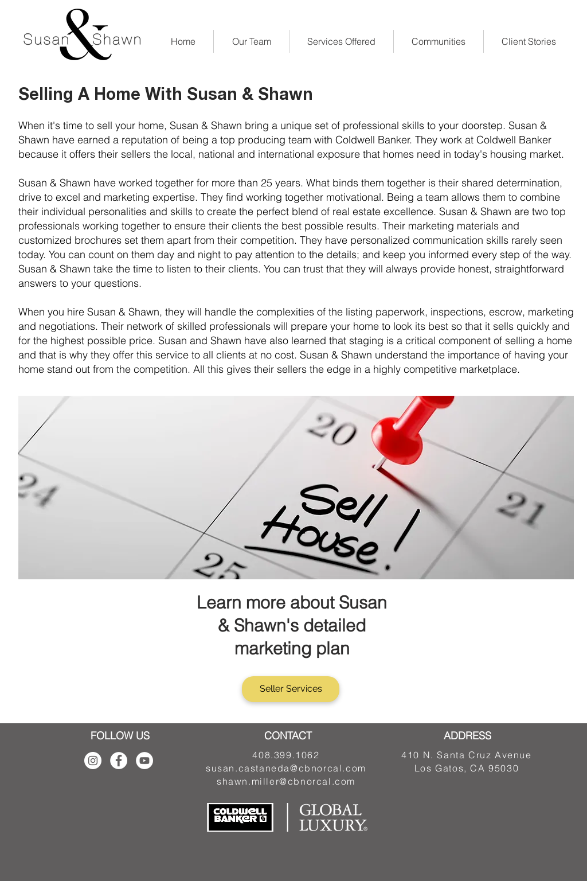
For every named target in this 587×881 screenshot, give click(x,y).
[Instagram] (92, 760)
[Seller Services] (290, 689)
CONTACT (288, 735)
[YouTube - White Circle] (144, 760)
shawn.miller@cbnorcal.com (286, 781)
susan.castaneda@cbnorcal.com (286, 768)
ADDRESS (467, 735)
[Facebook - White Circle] (118, 760)
